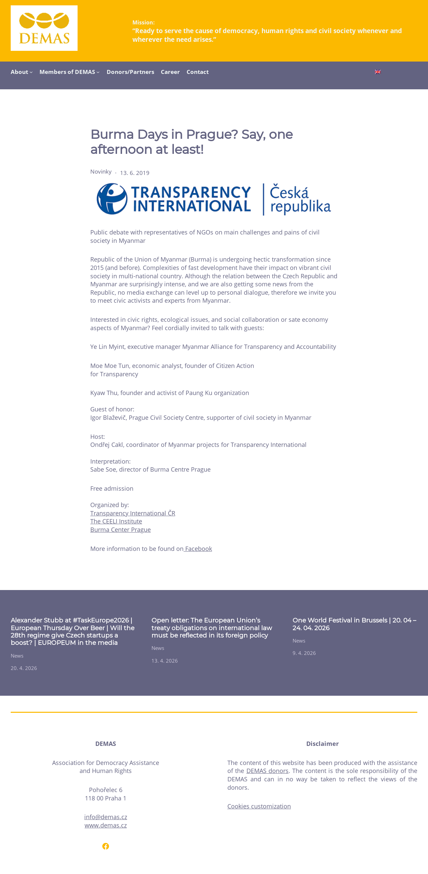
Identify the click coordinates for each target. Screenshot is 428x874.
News (17, 655)
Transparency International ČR (132, 513)
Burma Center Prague (120, 529)
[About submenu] (31, 71)
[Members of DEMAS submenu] (98, 71)
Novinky (101, 171)
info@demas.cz (105, 817)
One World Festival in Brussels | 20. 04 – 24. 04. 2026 (354, 624)
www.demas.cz (106, 825)
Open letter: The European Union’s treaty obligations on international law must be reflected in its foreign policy (211, 628)
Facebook (198, 549)
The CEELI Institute (116, 521)
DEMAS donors (267, 771)
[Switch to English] (377, 73)
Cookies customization (259, 806)
